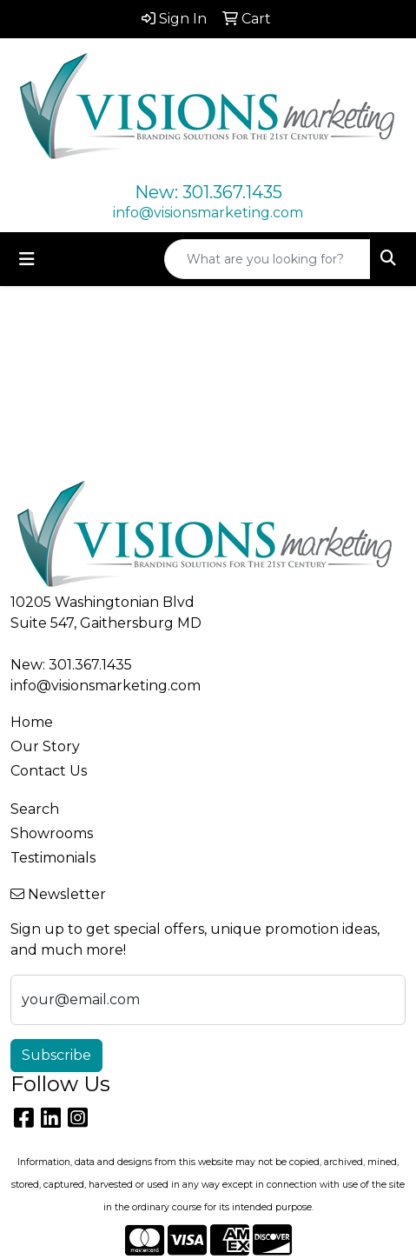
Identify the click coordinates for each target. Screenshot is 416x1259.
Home (31, 722)
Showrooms (51, 833)
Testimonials (53, 857)
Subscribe (56, 1055)
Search (34, 809)
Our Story (45, 746)
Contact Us (48, 771)
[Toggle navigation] (27, 259)
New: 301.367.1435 (208, 192)
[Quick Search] (267, 259)
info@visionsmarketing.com (208, 212)
